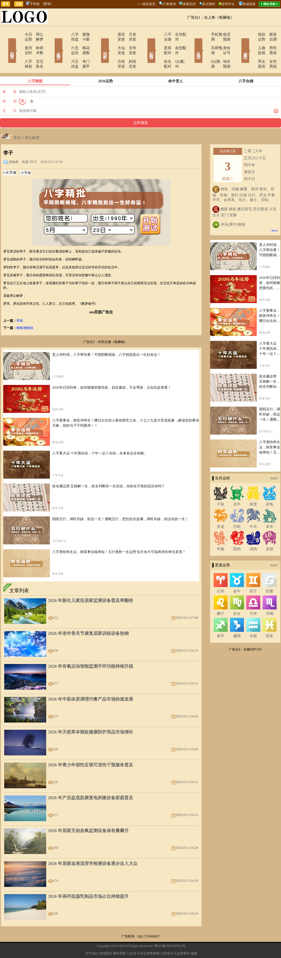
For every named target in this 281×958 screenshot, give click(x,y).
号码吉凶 (192, 44)
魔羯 (237, 621)
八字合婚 (158, 34)
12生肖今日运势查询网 (143, 939)
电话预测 (223, 34)
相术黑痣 (238, 44)
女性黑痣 (270, 52)
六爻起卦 (65, 43)
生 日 (10, 96)
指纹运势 (251, 34)
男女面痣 (251, 52)
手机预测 (205, 34)
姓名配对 (158, 52)
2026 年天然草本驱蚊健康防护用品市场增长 (90, 717)
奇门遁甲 (83, 52)
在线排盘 (52, 44)
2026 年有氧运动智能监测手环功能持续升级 (90, 651)
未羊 (269, 512)
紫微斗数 (83, 34)
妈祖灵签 (130, 52)
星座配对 (158, 43)
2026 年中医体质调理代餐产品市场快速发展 (90, 684)
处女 (237, 599)
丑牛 (237, 489)
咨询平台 (228, 4)
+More (274, 216)
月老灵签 (130, 34)
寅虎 (253, 489)
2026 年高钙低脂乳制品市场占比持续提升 (88, 881)
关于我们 (91, 939)
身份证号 (223, 43)
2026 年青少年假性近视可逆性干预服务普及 (90, 750)
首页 (17, 123)
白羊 (220, 576)
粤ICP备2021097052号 (170, 931)
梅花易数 (83, 43)
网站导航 (119, 939)
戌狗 (253, 534)
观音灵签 (111, 34)
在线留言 (105, 939)
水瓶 (253, 621)
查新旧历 (189, 4)
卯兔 (269, 489)
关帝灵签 (130, 43)
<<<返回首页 (146, 4)
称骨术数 (36, 43)
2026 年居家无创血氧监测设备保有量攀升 (88, 815)
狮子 (220, 599)
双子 (253, 576)
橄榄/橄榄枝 (25, 313)
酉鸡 (237, 534)
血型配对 (176, 43)
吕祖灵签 (111, 52)
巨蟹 (269, 576)
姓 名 (10, 77)
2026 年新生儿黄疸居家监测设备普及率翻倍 (90, 585)
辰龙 (220, 512)
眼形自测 (270, 34)
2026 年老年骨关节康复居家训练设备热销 (88, 618)
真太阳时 (208, 4)
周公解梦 (36, 34)
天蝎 (269, 599)
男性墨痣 (270, 43)
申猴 (220, 534)
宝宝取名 (36, 52)
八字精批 (18, 52)
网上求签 (98, 44)
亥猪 (269, 534)
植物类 (14, 147)
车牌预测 (205, 43)
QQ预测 (204, 52)
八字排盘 (65, 34)
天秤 (253, 599)
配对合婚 (145, 44)
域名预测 (223, 52)
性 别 (10, 86)
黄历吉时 (18, 43)
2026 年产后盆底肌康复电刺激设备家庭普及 (90, 783)
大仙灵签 (111, 43)
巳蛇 (237, 512)
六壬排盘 (65, 52)
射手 (220, 621)
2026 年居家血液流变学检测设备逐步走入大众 (93, 848)
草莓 (19, 306)
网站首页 (5, 44)
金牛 (237, 576)
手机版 (33, 4)
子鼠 (220, 489)
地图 (194, 939)
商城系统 (249, 4)
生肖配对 (176, 34)
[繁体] (47, 4)
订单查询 (169, 4)
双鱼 (269, 621)
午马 (253, 512)
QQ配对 (175, 52)
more (274, 463)
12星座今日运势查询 (175, 939)
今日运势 (18, 34)
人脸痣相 (251, 43)
